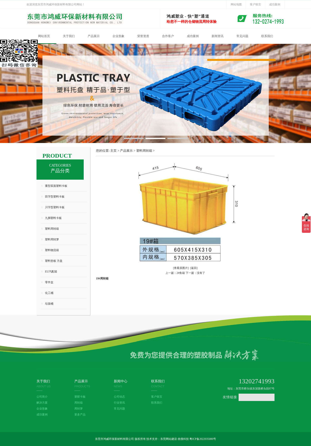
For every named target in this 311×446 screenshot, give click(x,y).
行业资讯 (119, 402)
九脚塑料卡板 (53, 218)
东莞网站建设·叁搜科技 (174, 438)
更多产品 (79, 414)
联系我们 (267, 36)
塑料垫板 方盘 (53, 260)
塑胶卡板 (79, 396)
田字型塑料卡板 (54, 196)
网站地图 (236, 4)
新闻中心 (120, 381)
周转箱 (78, 402)
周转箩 (78, 408)
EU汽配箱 (51, 271)
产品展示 (94, 36)
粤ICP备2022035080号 (202, 438)
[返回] (194, 268)
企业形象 (118, 36)
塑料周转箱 (52, 228)
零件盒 (49, 282)
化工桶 (49, 293)
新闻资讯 (218, 36)
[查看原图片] (181, 268)
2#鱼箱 (181, 272)
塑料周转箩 (52, 239)
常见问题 (242, 36)
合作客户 (168, 36)
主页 (113, 150)
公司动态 (119, 396)
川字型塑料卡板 (54, 207)
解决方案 (42, 402)
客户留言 (255, 4)
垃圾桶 (49, 303)
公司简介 (42, 396)
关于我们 (69, 36)
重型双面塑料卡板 (56, 185)
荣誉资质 (143, 36)
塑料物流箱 (52, 250)
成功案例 (274, 4)
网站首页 (44, 36)
